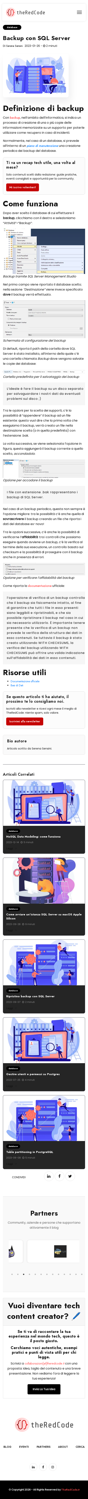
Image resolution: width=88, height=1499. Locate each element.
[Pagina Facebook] (43, 1467)
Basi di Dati (17, 685)
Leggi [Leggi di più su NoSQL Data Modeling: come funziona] (11, 848)
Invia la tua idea (44, 1389)
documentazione (40, 586)
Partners (43, 1447)
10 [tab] (64, 1274)
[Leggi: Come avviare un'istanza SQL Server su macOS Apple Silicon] (44, 880)
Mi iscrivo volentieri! (22, 187)
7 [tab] (47, 1274)
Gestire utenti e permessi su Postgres (33, 1074)
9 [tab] (58, 1274)
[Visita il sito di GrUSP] (40, 1251)
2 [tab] (18, 1274)
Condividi (19, 1177)
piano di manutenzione (42, 146)
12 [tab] (76, 1274)
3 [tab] (24, 1274)
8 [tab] (53, 1274)
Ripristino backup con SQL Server (30, 996)
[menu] (79, 12)
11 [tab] (70, 1274)
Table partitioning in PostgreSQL (29, 1152)
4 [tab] (29, 1274)
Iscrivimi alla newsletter (24, 721)
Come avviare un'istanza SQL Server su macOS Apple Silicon (44, 917)
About (63, 1447)
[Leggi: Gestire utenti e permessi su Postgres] (44, 1040)
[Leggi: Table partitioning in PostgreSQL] (44, 1118)
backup (15, 117)
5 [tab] (35, 1274)
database (12, 27)
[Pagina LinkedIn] (33, 1467)
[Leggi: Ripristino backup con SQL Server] (44, 962)
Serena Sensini (14, 46)
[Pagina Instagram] (53, 1467)
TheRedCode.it (70, 1489)
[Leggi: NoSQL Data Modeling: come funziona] (44, 803)
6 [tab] (41, 1274)
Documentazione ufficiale (25, 681)
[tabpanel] (40, 1251)
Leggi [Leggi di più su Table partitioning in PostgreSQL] (11, 1164)
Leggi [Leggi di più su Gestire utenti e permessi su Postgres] (11, 1086)
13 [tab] (82, 1274)
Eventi (24, 1447)
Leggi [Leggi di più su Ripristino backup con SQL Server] (11, 1008)
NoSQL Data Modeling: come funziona (33, 837)
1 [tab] (12, 1274)
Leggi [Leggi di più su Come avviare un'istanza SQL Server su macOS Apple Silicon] (11, 930)
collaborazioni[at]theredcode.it (44, 1363)
